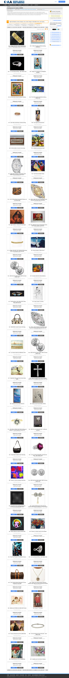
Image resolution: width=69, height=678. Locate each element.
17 (25, 27)
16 (23, 27)
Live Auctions (12, 675)
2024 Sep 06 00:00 (17, 25)
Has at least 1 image (54, 27)
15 (22, 27)
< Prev (9, 27)
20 (43, 27)
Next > (36, 27)
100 (46, 27)
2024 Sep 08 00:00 (31, 25)
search (17, 675)
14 (20, 27)
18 (27, 27)
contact (29, 675)
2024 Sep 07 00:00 (24, 25)
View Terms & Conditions (55, 39)
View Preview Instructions (55, 32)
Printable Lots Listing (56, 41)
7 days (43, 9)
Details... (13, 54)
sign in (56, 1)
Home (8, 675)
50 (44, 27)
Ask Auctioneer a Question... (55, 45)
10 (41, 27)
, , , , (28, 9)
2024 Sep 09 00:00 (38, 25)
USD (13, 9)
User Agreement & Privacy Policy (38, 675)
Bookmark (20, 54)
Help (26, 675)
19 (29, 27)
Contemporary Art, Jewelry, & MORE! (17, 6)
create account (62, 1)
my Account (22, 675)
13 (18, 27)
